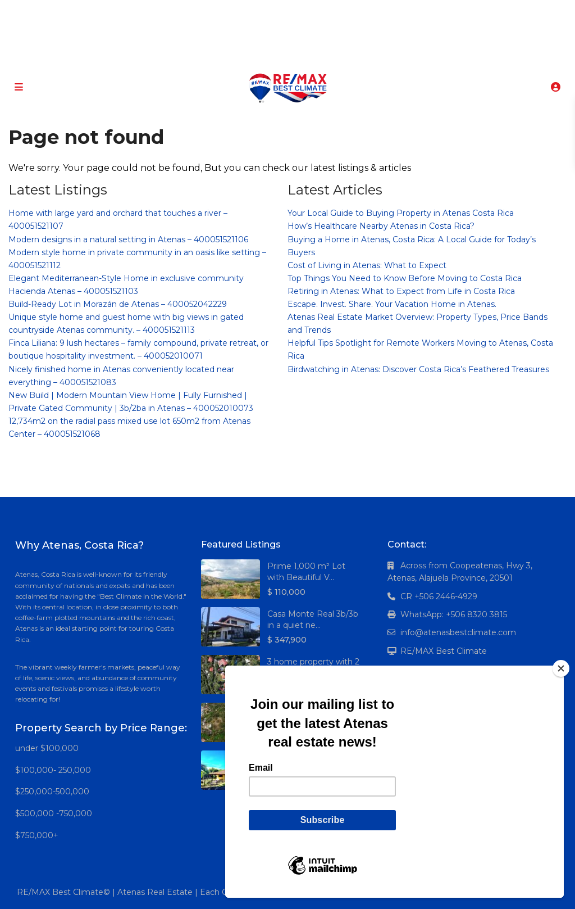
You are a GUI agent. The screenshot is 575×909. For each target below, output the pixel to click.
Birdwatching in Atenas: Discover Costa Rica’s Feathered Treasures (418, 369)
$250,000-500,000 (52, 791)
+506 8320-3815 (271, 56)
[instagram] (329, 11)
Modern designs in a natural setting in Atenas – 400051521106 (128, 239)
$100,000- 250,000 (53, 770)
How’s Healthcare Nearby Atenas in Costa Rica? (381, 226)
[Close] (561, 668)
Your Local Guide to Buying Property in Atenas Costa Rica (401, 213)
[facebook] (237, 11)
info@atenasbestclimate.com (458, 632)
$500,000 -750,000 (53, 813)
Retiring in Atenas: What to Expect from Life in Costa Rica (401, 291)
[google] (260, 11)
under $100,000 (47, 748)
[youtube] (306, 11)
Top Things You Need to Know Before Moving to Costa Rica (405, 278)
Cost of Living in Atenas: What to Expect (367, 265)
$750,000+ (36, 835)
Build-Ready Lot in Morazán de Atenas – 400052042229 (117, 304)
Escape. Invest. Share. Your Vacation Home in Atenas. (392, 304)
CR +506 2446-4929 (438, 596)
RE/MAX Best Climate (443, 651)
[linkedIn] (283, 11)
